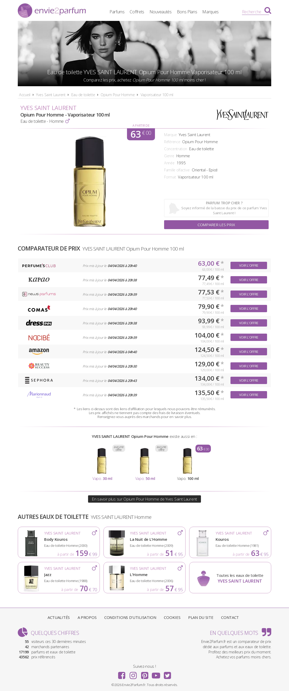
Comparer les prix (216, 224)
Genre (169, 155)
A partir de (140, 125)
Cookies (172, 617)
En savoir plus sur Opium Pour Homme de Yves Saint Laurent (144, 499)
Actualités (59, 617)
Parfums (117, 12)
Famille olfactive (177, 169)
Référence (172, 141)
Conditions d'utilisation (130, 617)
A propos (87, 617)
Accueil (24, 94)
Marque (170, 134)
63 (140, 134)
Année (169, 162)
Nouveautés (160, 12)
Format (170, 177)
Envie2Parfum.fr (52, 11)
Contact (230, 617)
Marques (210, 12)
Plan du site (200, 617)
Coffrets (137, 12)
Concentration (175, 148)
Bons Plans (187, 12)
